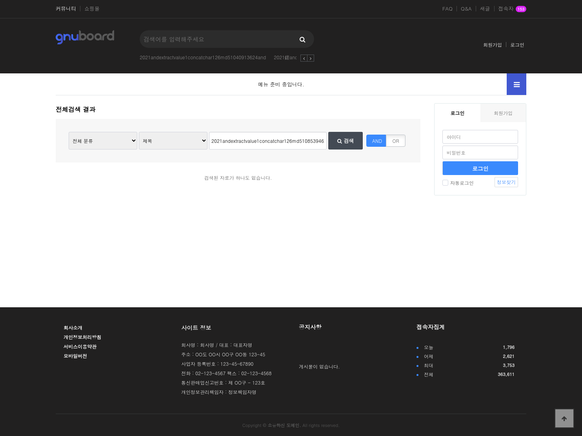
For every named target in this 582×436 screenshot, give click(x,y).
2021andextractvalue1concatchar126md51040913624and (203, 57)
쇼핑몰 (92, 8)
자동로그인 (458, 182)
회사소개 (73, 327)
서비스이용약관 (80, 346)
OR (396, 140)
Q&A (466, 8)
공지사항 (310, 327)
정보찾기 (506, 182)
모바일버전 (75, 355)
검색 (345, 140)
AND (377, 140)
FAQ (447, 8)
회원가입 (492, 44)
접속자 (512, 9)
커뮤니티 (66, 8)
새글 (485, 8)
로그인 (517, 44)
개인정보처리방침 (82, 337)
